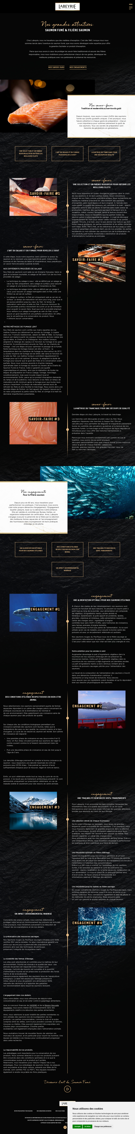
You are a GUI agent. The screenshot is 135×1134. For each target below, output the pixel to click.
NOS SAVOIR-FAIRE (56, 67)
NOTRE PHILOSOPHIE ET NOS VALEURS (23, 1111)
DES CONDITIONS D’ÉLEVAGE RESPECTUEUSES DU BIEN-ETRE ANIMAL (67, 549)
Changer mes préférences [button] (102, 1126)
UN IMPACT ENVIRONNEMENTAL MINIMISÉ (67, 569)
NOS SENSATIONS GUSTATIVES (44, 1111)
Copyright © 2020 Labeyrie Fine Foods (51, 1123)
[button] (130, 6)
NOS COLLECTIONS (60, 1111)
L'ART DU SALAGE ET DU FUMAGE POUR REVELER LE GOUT (67, 154)
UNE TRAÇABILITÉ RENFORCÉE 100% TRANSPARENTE (104, 549)
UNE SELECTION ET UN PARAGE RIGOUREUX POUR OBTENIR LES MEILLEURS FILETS (31, 153)
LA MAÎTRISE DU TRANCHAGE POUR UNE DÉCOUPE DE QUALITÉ (104, 154)
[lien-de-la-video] (67, 1089)
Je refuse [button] (87, 1126)
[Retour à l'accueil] (67, 7)
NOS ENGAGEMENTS (78, 67)
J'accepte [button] (77, 1126)
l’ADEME (33, 1005)
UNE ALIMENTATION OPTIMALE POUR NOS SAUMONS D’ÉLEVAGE (31, 549)
